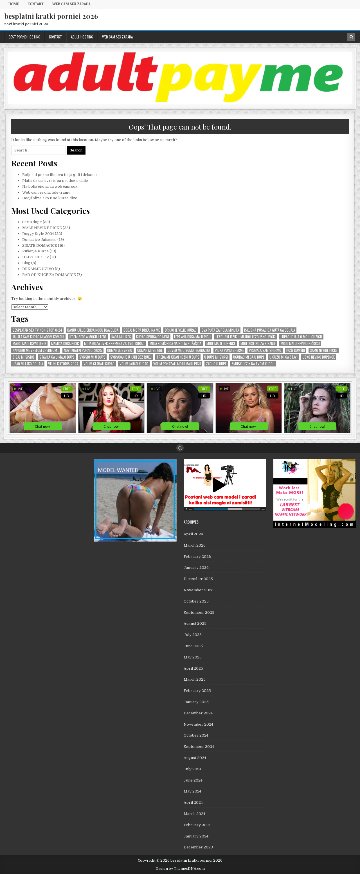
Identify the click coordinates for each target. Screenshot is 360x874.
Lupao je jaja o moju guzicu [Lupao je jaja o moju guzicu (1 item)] (301, 336)
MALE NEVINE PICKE (42, 228)
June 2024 (193, 780)
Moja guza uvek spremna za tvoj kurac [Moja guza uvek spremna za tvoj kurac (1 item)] (114, 343)
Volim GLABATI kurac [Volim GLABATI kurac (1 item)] (99, 363)
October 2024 (196, 735)
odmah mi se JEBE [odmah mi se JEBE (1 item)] (150, 350)
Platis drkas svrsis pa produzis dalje (55, 180)
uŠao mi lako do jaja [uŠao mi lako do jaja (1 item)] (28, 363)
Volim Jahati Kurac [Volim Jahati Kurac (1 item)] (134, 363)
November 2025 (198, 590)
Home (13, 4)
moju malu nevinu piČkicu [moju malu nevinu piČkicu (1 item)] (300, 343)
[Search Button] (180, 448)
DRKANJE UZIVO (38, 269)
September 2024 (199, 746)
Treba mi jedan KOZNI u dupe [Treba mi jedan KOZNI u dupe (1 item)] (178, 357)
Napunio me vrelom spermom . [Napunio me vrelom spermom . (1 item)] (36, 350)
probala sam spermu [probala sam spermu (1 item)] (265, 350)
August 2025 (195, 623)
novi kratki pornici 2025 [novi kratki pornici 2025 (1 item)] (83, 350)
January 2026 (196, 567)
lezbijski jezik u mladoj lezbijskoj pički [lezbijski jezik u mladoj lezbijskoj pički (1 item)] (246, 336)
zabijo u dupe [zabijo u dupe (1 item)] (216, 363)
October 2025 (196, 601)
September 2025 (199, 612)
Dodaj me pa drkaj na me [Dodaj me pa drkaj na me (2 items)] (141, 330)
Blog (26, 263)
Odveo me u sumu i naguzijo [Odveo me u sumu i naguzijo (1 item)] (189, 350)
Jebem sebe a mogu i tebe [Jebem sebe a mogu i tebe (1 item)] (87, 336)
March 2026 (195, 545)
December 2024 (198, 713)
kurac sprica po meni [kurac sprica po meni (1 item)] (152, 336)
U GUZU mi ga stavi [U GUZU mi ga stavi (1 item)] (283, 357)
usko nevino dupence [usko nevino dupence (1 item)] (319, 357)
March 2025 (195, 679)
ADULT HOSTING (82, 37)
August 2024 (195, 758)
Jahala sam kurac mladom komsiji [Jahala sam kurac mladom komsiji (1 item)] (38, 336)
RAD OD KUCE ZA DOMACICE (49, 275)
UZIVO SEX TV (35, 257)
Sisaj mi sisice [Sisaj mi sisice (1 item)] (23, 357)
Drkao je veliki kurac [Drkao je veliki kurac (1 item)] (181, 330)
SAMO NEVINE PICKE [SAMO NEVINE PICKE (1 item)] (323, 350)
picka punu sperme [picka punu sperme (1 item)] (229, 350)
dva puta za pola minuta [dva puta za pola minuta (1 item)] (220, 330)
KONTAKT (36, 4)
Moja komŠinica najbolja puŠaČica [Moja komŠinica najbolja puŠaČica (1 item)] (175, 343)
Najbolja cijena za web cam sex (49, 186)
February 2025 (197, 691)
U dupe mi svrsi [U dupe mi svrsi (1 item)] (216, 357)
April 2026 (193, 534)
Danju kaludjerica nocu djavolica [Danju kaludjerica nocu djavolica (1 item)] (92, 330)
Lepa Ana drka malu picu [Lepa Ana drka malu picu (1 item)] (192, 336)
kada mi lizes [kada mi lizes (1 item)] (121, 336)
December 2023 (198, 847)
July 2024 (192, 769)
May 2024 (192, 791)
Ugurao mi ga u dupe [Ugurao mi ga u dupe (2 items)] (248, 357)
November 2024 (198, 724)
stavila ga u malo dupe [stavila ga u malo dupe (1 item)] (56, 357)
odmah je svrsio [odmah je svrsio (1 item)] (119, 350)
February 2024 (197, 825)
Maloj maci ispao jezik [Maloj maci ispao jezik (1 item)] (29, 343)
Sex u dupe (32, 222)
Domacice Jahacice (39, 239)
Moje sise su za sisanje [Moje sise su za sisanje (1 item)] (258, 343)
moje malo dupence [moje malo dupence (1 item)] (220, 343)
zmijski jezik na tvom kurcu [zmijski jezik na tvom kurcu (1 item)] (252, 363)
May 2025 (193, 657)
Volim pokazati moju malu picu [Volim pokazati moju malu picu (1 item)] (177, 363)
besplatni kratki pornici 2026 (51, 16)
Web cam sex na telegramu (46, 192)
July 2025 (193, 635)
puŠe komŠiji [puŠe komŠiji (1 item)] (295, 350)
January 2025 (196, 702)
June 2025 (193, 646)
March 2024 (194, 814)
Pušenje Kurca (35, 251)
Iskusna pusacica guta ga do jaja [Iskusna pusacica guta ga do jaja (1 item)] (269, 330)
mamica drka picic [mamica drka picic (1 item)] (65, 343)
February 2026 (197, 556)
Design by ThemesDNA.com (180, 869)
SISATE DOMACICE (39, 245)
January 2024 (196, 836)
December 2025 (198, 579)
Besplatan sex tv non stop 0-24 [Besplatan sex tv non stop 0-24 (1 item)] (37, 330)
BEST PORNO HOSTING (24, 37)
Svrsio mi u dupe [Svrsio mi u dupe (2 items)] (92, 357)
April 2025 (193, 668)
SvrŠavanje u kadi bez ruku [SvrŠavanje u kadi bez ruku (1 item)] (131, 357)
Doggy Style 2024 (38, 234)
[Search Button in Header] (351, 37)
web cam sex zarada (71, 4)
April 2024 (193, 802)
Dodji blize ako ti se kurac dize (49, 198)
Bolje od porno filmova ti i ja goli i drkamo (59, 175)
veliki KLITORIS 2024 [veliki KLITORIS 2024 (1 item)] (63, 363)
